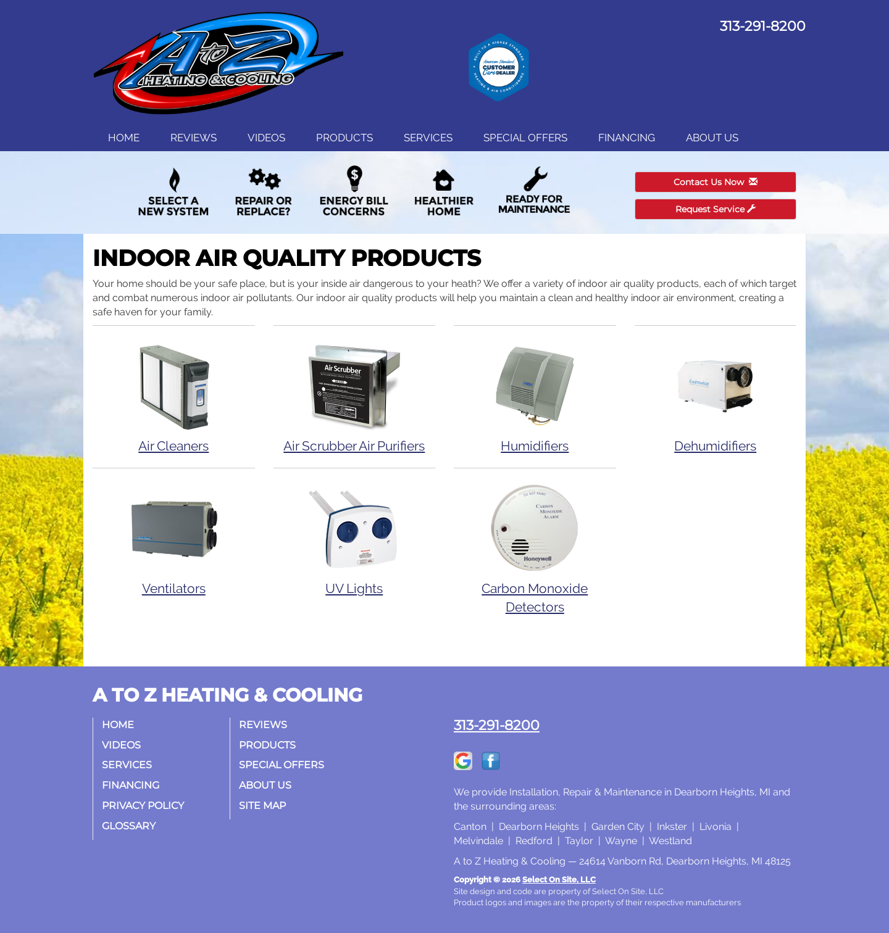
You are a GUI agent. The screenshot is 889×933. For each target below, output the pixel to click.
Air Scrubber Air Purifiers (354, 396)
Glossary (129, 826)
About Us (712, 137)
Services (428, 137)
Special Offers (525, 137)
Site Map (263, 805)
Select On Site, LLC (559, 879)
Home (124, 137)
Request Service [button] (715, 209)
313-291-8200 (497, 725)
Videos (266, 137)
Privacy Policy (143, 805)
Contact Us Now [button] (716, 182)
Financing (626, 137)
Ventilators (174, 538)
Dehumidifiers (716, 396)
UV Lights (354, 538)
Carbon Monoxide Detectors (535, 548)
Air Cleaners (174, 396)
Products (344, 137)
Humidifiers (535, 396)
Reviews (193, 137)
